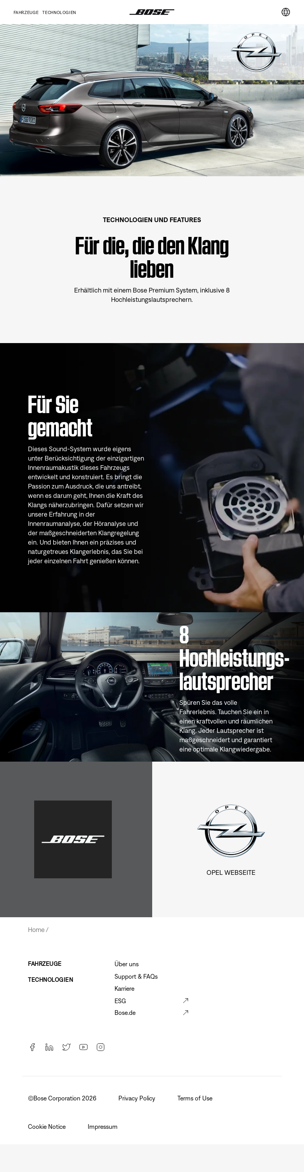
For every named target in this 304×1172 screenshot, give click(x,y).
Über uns (127, 963)
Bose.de (125, 1012)
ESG (120, 1000)
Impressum (103, 1126)
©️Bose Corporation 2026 (63, 1098)
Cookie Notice (47, 1126)
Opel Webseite (231, 872)
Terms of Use (195, 1098)
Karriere (124, 988)
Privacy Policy (137, 1098)
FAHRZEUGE (45, 963)
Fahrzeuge (26, 12)
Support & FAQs (136, 976)
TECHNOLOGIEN (59, 12)
